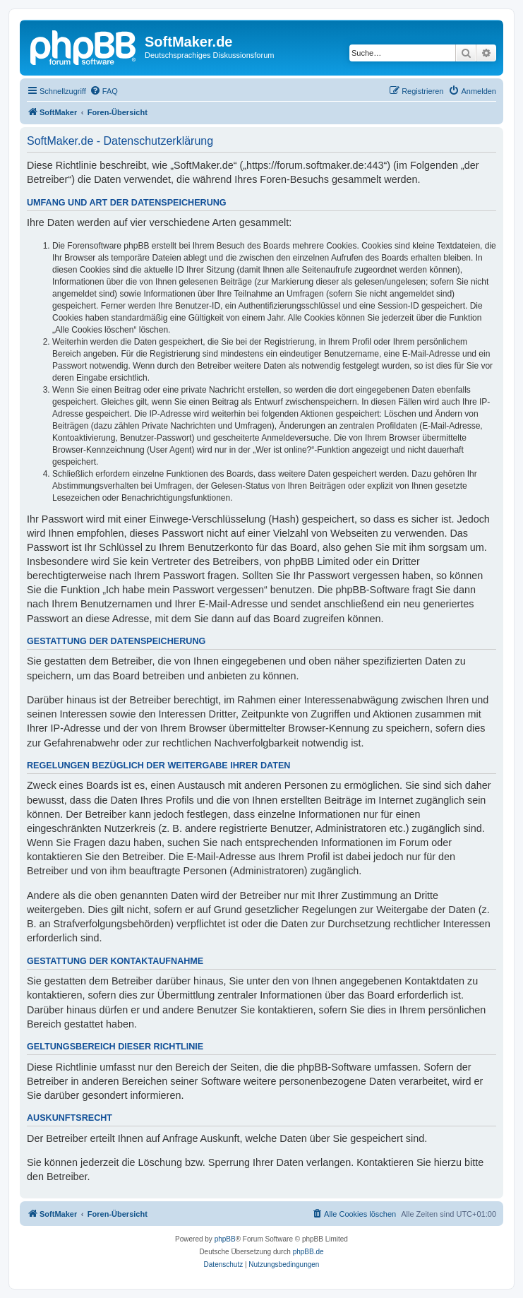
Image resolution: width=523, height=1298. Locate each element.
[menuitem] (104, 91)
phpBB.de (308, 1252)
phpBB (225, 1239)
